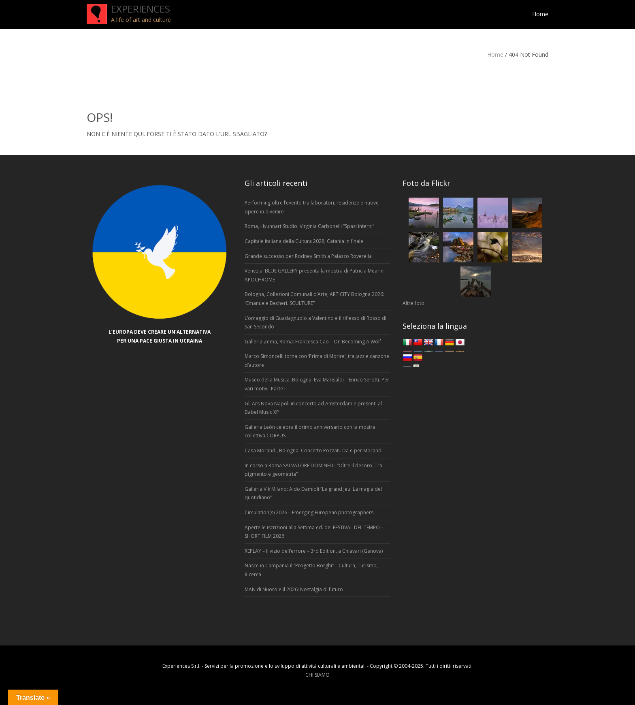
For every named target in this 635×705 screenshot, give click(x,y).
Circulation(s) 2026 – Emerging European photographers (309, 512)
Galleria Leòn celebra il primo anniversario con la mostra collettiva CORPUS (310, 431)
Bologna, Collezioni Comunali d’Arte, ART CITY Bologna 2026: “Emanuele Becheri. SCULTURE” (314, 299)
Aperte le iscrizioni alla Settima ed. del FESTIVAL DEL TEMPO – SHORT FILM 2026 (314, 532)
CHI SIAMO (317, 674)
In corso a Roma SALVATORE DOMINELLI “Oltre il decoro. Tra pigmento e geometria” (313, 470)
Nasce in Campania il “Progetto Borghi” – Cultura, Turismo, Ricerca (311, 570)
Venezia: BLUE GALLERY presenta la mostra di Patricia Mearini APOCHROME (315, 275)
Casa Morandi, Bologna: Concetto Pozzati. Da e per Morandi (314, 450)
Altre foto (413, 303)
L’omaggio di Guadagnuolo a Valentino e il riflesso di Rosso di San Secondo (315, 322)
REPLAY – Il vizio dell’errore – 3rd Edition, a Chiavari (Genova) (314, 550)
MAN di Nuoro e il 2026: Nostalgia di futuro (294, 589)
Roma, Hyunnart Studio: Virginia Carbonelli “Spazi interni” (309, 226)
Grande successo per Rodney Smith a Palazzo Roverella (308, 256)
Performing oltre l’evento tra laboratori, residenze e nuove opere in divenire (312, 207)
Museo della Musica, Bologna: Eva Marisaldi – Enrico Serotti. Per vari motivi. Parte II (317, 384)
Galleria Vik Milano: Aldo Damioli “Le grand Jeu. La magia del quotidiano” (313, 493)
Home (495, 54)
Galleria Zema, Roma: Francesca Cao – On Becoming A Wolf (313, 341)
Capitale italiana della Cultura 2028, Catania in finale (304, 241)
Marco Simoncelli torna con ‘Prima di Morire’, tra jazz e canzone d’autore (317, 360)
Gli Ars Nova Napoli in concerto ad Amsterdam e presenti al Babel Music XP (313, 408)
